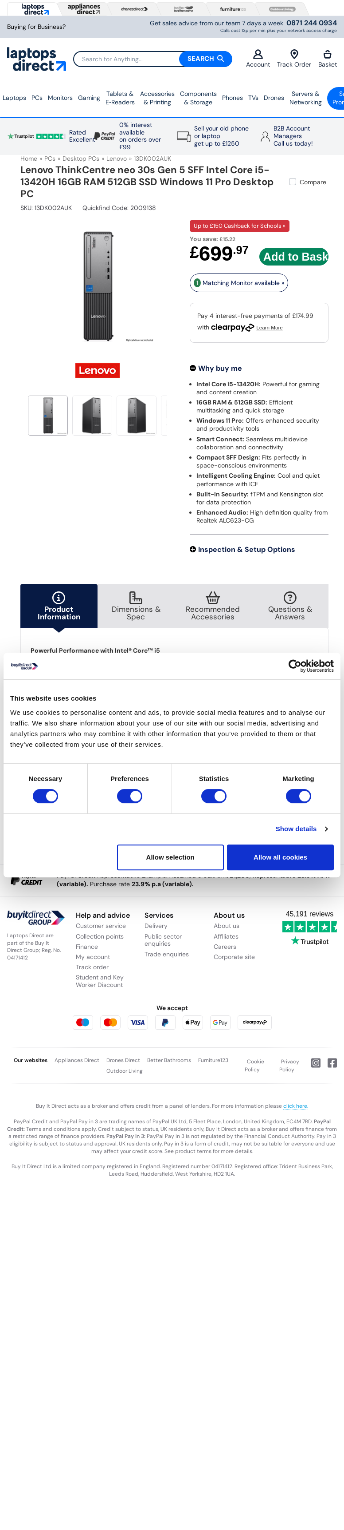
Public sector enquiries (163, 940)
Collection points (100, 936)
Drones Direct (123, 1060)
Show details (296, 828)
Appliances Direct (77, 1060)
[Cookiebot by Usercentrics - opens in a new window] (295, 666)
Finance (87, 947)
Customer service (101, 926)
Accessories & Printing (157, 98)
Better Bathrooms (169, 1060)
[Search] (152, 59)
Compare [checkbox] (313, 182)
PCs (37, 98)
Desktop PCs (81, 159)
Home (28, 159)
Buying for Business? (36, 27)
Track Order (294, 58)
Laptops (14, 98)
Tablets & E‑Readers (120, 98)
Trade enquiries (167, 954)
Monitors (60, 98)
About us (226, 926)
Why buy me (220, 368)
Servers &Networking (305, 98)
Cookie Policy (255, 1065)
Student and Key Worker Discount (100, 981)
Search (206, 58)
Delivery (156, 926)
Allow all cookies (280, 857)
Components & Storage (198, 98)
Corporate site (234, 957)
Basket (327, 58)
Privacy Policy (289, 1065)
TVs (253, 98)
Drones (274, 98)
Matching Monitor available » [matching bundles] (239, 282)
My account (93, 957)
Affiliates (226, 936)
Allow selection (170, 857)
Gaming (89, 98)
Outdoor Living (124, 1070)
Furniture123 (213, 1060)
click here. (295, 1106)
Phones (232, 98)
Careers (225, 947)
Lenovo (116, 159)
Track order (92, 967)
